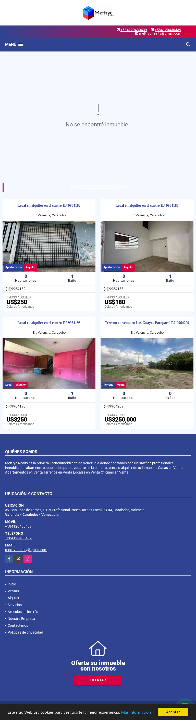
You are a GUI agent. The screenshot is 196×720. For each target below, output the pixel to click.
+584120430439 (133, 30)
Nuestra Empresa (21, 619)
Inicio (12, 584)
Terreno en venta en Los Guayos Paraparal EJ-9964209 (147, 323)
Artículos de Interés (23, 612)
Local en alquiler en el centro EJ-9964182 (49, 205)
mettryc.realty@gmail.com (26, 550)
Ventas (13, 591)
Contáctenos (18, 625)
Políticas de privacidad (25, 632)
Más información (136, 712)
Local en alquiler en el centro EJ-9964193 (49, 323)
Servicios (15, 605)
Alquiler (13, 598)
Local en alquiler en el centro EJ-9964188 (147, 205)
